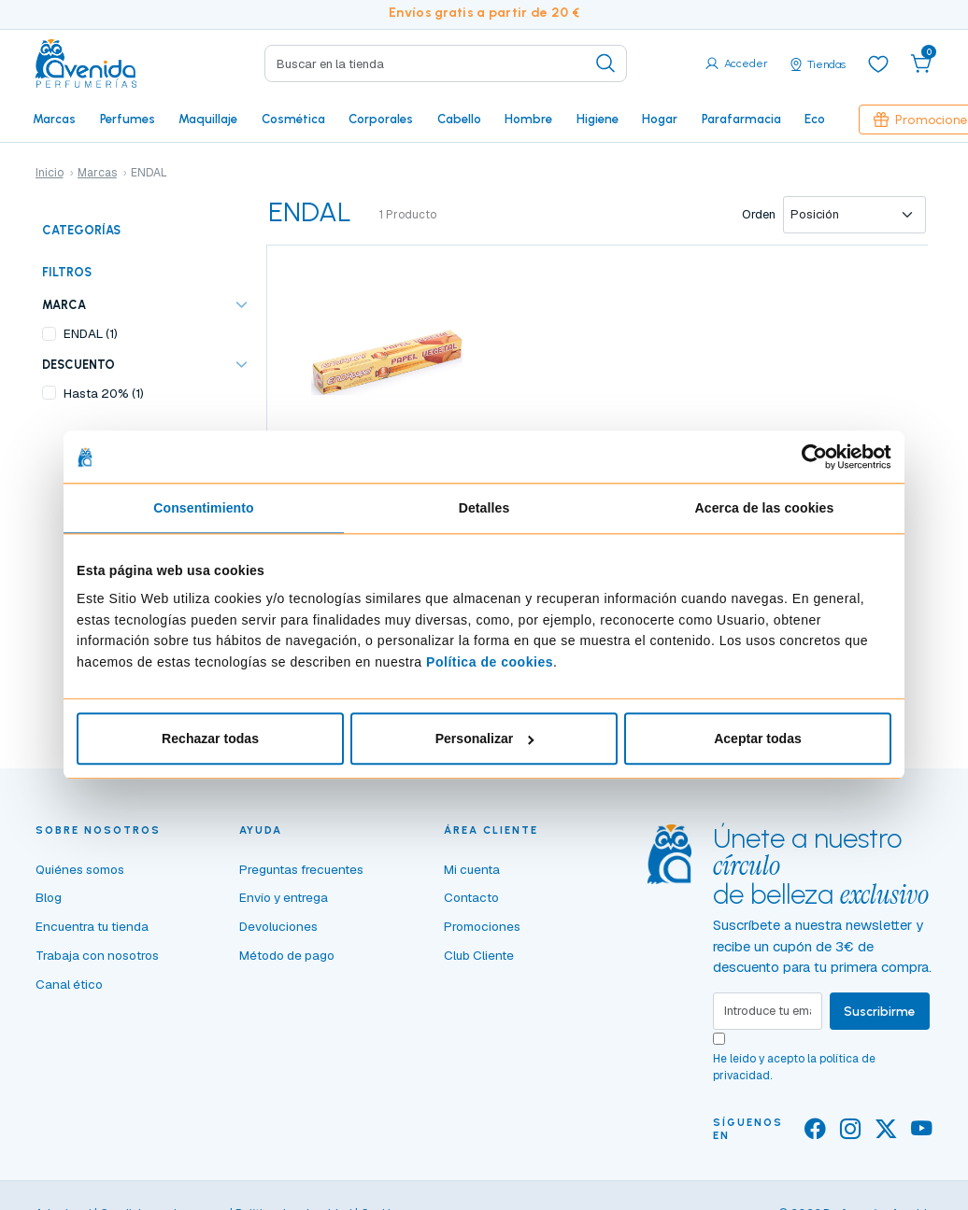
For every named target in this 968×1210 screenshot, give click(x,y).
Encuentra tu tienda (92, 926)
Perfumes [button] (127, 118)
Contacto (471, 897)
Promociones (482, 926)
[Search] (445, 63)
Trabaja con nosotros (97, 955)
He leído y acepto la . (794, 1067)
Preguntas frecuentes (301, 869)
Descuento (78, 365)
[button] (921, 63)
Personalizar (484, 739)
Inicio (50, 172)
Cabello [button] (459, 118)
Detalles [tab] (484, 508)
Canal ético (69, 984)
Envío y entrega (283, 897)
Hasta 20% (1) (104, 393)
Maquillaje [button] (207, 118)
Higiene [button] (598, 118)
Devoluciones (278, 926)
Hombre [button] (528, 118)
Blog (49, 897)
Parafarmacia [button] (741, 118)
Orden (759, 214)
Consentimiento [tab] (203, 508)
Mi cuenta (472, 869)
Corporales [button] (381, 118)
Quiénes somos (80, 869)
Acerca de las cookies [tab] (764, 508)
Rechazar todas (210, 739)
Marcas (54, 118)
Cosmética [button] (293, 118)
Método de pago (287, 955)
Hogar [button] (659, 118)
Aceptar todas (758, 739)
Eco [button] (814, 118)
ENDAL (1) (91, 333)
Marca (64, 305)
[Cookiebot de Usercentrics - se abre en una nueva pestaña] (809, 456)
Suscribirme (880, 1011)
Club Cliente (479, 955)
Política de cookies (489, 661)
